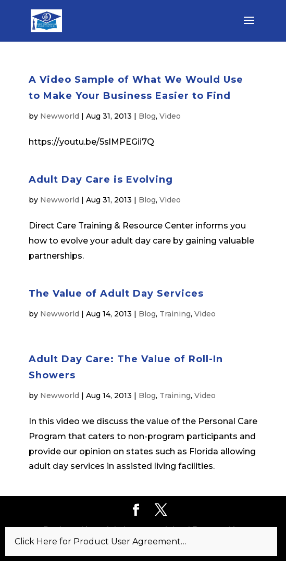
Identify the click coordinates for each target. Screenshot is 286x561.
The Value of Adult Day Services (116, 293)
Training (175, 313)
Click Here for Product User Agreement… (100, 541)
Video (170, 116)
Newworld (59, 116)
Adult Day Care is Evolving (101, 179)
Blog (147, 116)
